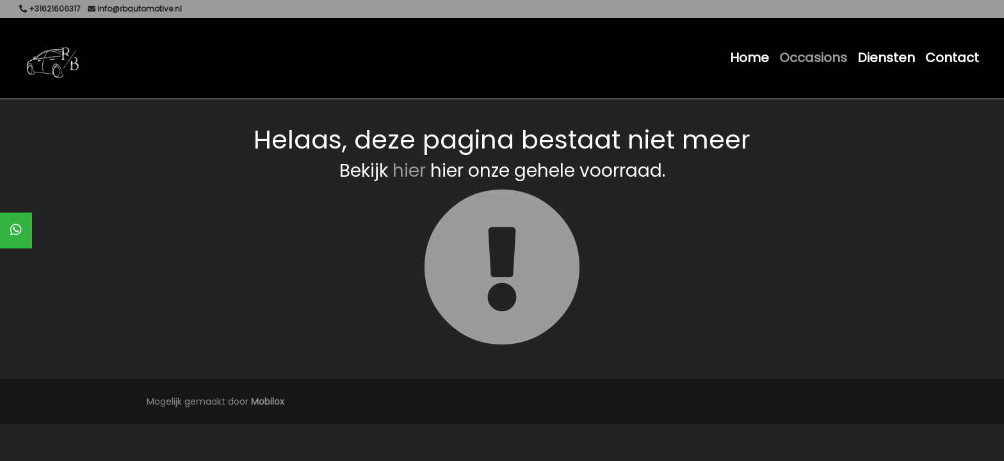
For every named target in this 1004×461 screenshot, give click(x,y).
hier (409, 170)
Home (749, 58)
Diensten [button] (886, 58)
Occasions (813, 58)
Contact (952, 58)
